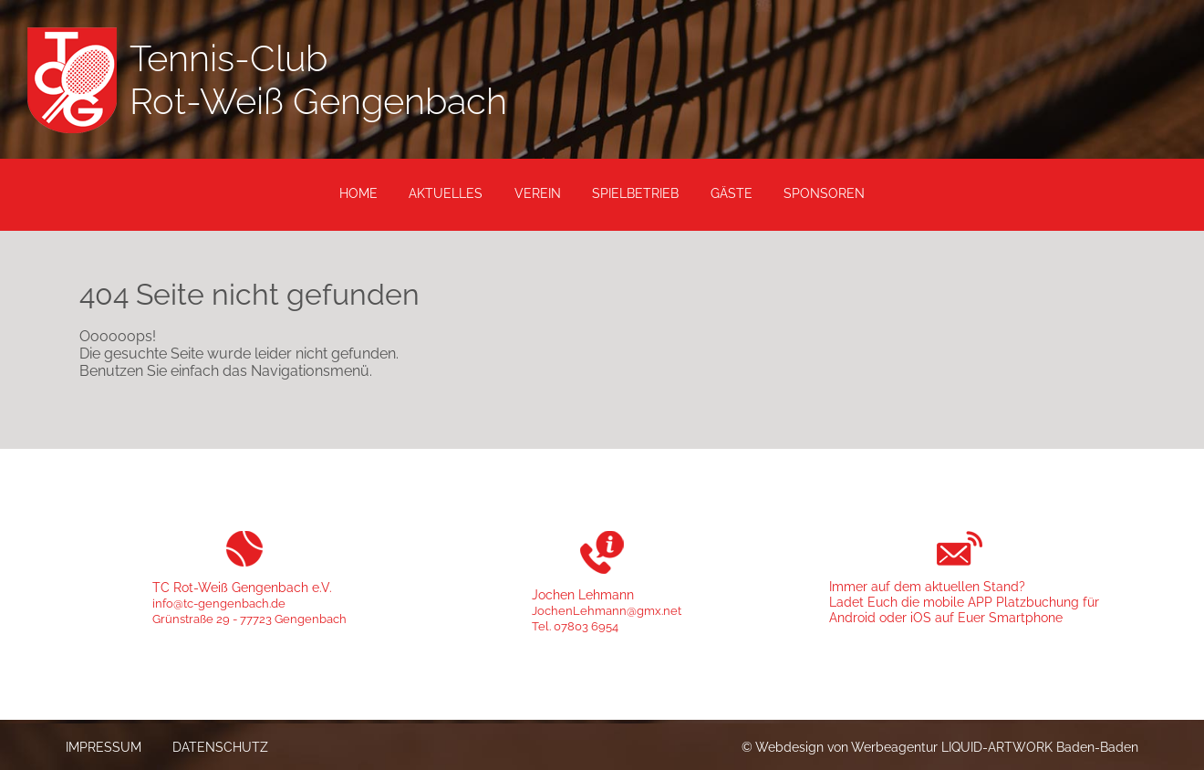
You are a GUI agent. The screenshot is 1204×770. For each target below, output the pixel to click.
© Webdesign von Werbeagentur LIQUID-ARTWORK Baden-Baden (940, 746)
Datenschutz (220, 746)
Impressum (103, 746)
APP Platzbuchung (1023, 601)
